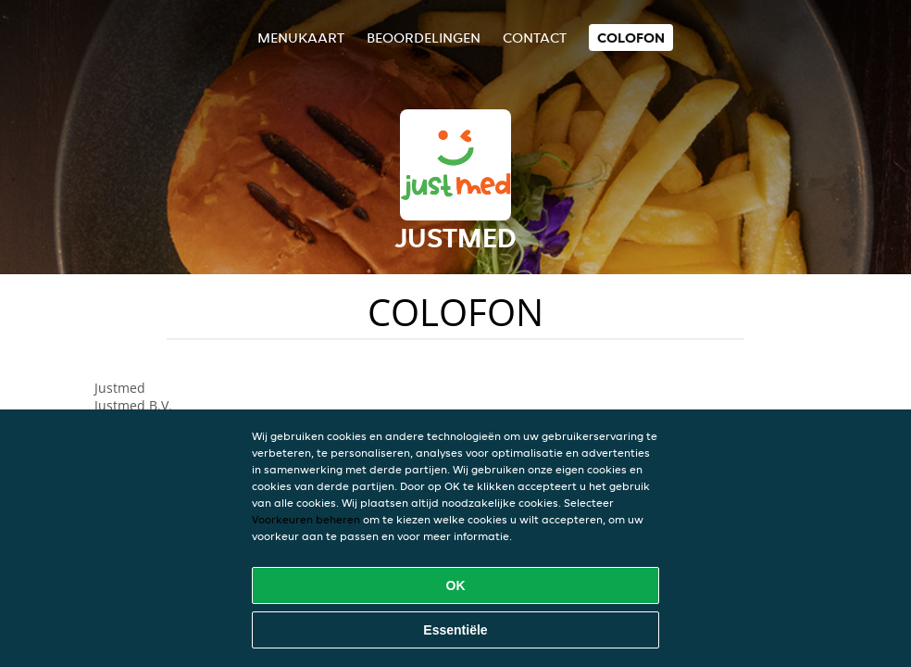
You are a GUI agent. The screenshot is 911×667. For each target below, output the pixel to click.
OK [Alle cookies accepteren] (456, 585)
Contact (535, 37)
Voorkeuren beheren (306, 519)
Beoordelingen (423, 37)
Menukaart (300, 37)
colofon (631, 37)
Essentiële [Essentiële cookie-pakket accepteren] (455, 630)
